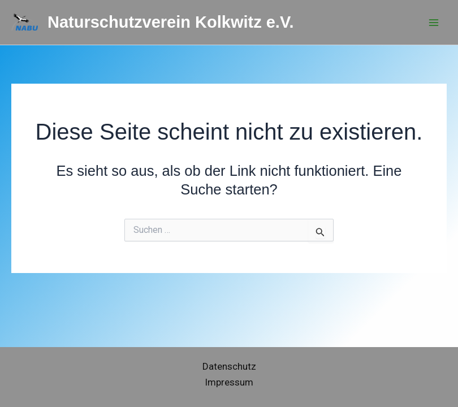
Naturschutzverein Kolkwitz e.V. (170, 22)
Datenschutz (229, 366)
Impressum (229, 382)
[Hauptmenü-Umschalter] (434, 23)
